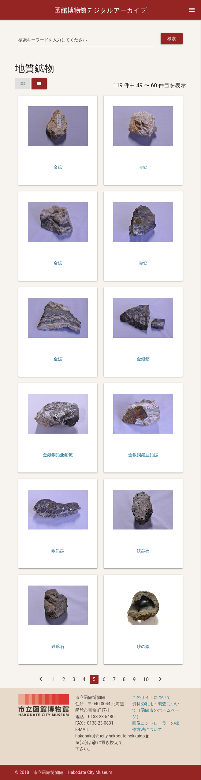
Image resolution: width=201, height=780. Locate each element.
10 (146, 679)
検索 (171, 38)
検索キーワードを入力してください (52, 39)
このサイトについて (151, 697)
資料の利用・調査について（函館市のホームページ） (155, 710)
